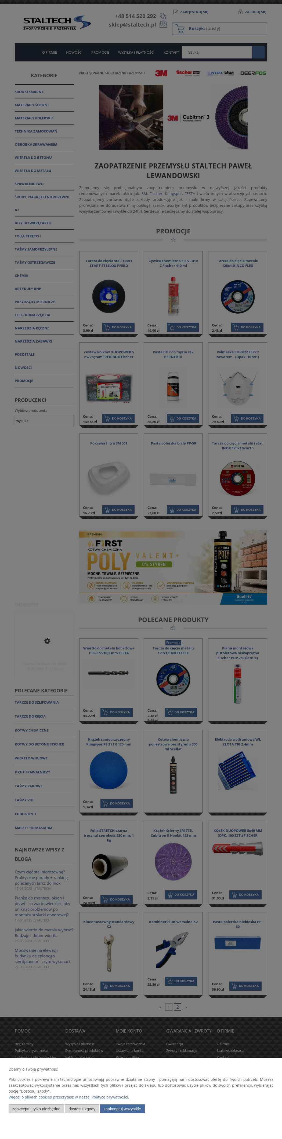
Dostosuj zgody (81, 1109)
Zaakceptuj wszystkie (122, 1109)
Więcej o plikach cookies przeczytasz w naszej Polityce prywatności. (69, 1097)
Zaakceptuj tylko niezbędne (36, 1109)
